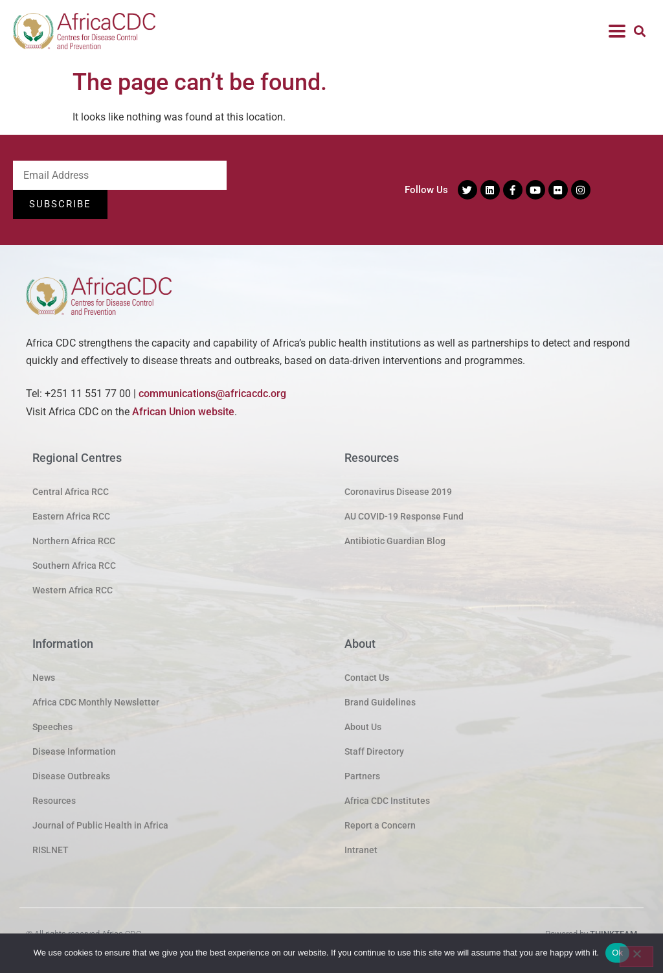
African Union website (183, 412)
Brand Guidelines (380, 702)
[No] (636, 956)
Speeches (52, 727)
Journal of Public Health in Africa (100, 825)
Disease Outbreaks (71, 776)
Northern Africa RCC (73, 541)
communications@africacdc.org (212, 394)
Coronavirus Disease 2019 (398, 491)
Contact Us (366, 677)
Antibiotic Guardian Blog (394, 541)
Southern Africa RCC (74, 565)
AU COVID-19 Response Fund (404, 516)
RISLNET (50, 850)
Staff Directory (374, 751)
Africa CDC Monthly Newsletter (95, 702)
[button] (639, 31)
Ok (617, 952)
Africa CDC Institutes (387, 801)
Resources (54, 801)
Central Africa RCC (70, 491)
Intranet (360, 850)
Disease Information (74, 751)
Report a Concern (380, 825)
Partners (362, 776)
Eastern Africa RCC (71, 516)
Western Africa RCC (72, 590)
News (43, 677)
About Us (362, 727)
